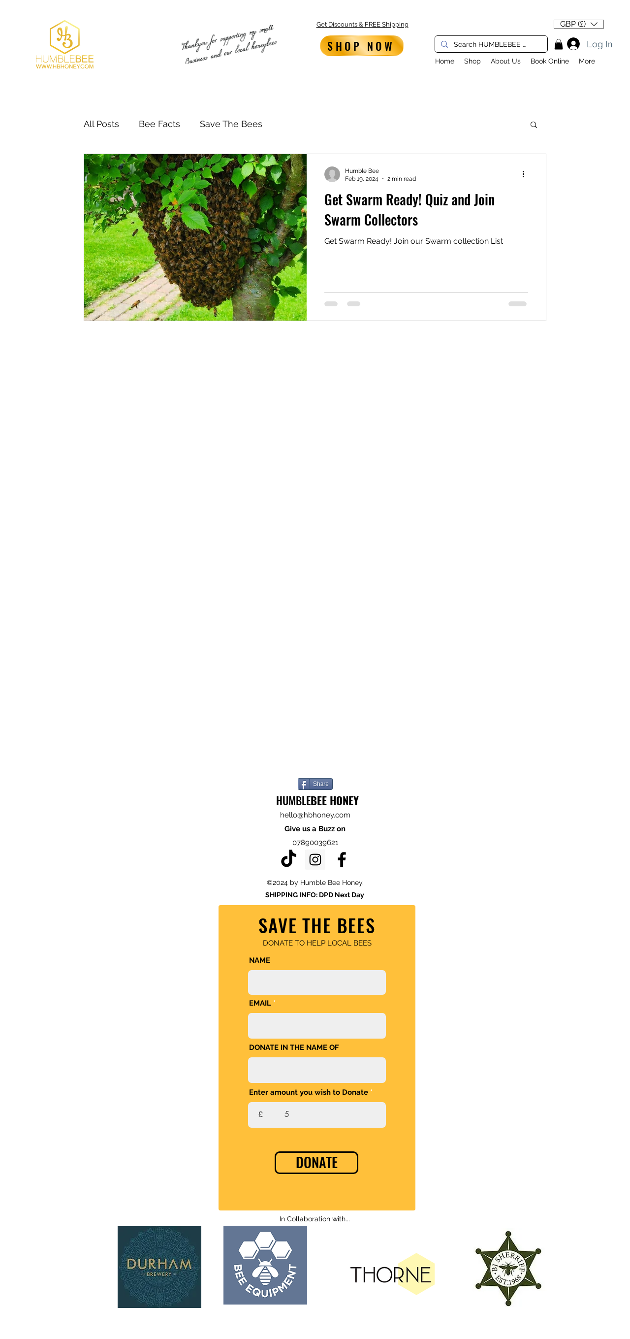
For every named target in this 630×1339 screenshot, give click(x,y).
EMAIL (260, 1003)
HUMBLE (317, 800)
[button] (579, 24)
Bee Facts (159, 124)
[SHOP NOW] (362, 45)
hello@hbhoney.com (315, 815)
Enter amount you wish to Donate (308, 1092)
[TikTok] (289, 859)
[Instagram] (315, 859)
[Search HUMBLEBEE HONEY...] (490, 45)
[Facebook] (342, 859)
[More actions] (527, 174)
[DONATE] (316, 1162)
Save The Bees (231, 124)
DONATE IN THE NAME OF (294, 1047)
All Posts (101, 124)
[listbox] (579, 24)
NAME (259, 960)
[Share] (315, 784)
